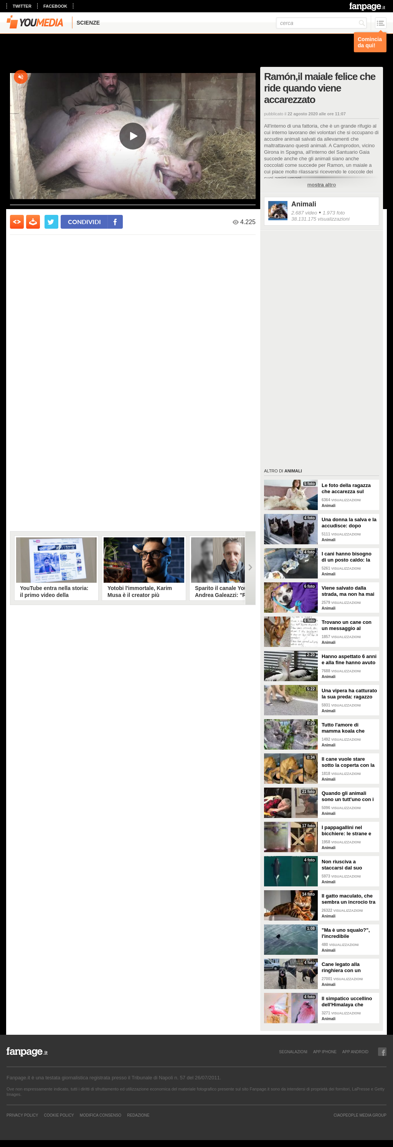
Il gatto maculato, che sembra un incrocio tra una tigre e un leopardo (349, 899)
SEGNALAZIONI (293, 1052)
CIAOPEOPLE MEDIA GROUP (360, 1115)
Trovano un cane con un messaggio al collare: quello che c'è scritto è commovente (347, 625)
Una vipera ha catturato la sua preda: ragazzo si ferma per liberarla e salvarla (349, 694)
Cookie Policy (59, 1115)
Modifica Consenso (100, 1115)
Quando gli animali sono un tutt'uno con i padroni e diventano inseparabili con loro (348, 796)
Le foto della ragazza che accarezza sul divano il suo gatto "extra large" (346, 488)
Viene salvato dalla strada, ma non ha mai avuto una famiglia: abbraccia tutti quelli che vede (348, 591)
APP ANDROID (355, 1052)
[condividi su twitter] (51, 222)
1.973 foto (334, 213)
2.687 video (304, 213)
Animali (303, 204)
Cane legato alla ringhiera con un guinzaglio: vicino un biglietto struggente (346, 967)
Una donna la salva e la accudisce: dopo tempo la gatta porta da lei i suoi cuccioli (349, 523)
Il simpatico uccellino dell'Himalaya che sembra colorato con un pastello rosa (347, 1002)
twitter (22, 6)
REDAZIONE (138, 1115)
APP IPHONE (325, 1052)
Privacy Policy (22, 1115)
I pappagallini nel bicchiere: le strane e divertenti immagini (346, 831)
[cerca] (321, 23)
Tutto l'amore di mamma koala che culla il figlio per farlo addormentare (347, 728)
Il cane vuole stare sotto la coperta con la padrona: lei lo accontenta (348, 762)
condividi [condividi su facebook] (84, 221)
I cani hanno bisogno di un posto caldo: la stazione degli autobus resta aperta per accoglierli (348, 557)
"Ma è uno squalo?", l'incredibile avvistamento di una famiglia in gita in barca (349, 933)
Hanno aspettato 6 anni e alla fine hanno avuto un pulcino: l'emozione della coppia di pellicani (349, 659)
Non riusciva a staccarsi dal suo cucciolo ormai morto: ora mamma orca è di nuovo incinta (348, 865)
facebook (55, 6)
